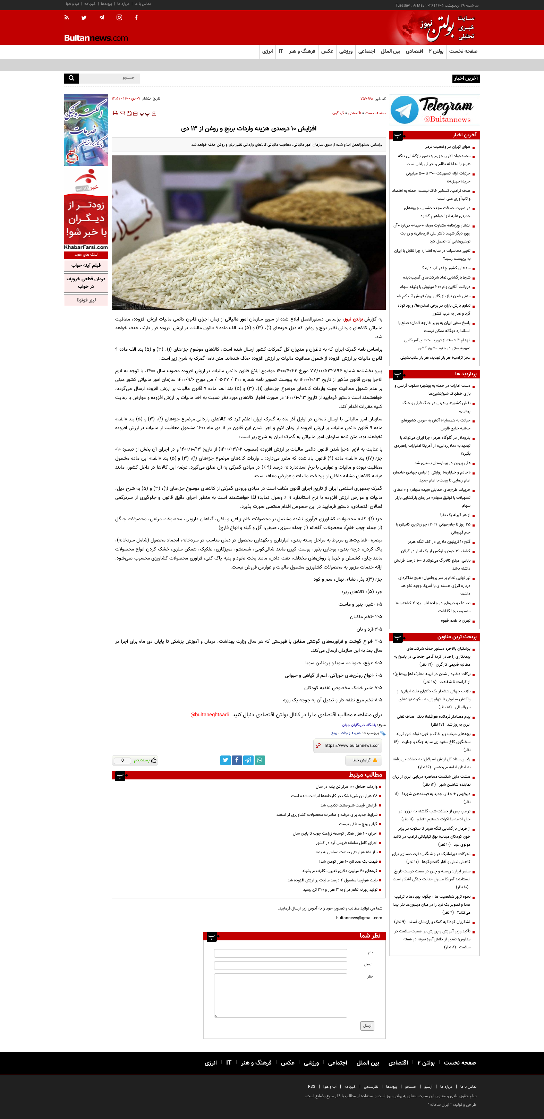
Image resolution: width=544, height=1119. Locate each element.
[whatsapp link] (260, 760)
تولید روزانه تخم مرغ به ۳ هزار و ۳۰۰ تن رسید (340, 890)
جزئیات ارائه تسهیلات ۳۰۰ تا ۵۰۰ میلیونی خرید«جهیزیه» (438, 177)
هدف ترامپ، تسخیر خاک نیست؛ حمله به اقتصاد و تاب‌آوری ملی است (431, 195)
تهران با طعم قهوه (455, 620)
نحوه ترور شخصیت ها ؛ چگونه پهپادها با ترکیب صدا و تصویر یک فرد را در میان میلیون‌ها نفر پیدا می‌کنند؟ (431, 905)
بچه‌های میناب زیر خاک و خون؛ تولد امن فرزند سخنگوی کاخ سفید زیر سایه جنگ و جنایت (432, 742)
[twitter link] (225, 760)
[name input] (280, 953)
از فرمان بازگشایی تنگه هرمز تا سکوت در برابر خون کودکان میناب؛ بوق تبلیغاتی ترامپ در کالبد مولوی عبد (431, 837)
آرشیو (428, 1087)
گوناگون (338, 113)
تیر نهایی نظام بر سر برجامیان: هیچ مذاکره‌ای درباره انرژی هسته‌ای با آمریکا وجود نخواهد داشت (434, 586)
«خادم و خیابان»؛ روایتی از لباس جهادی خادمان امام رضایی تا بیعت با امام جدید (431, 476)
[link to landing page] (445, 27)
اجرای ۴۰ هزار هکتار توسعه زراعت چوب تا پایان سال (335, 833)
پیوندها (106, 4)
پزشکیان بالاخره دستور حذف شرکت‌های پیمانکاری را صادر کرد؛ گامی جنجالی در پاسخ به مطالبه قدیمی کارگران (432, 657)
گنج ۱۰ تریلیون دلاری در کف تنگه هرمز (439, 542)
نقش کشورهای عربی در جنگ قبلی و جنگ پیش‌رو (436, 407)
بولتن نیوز (353, 319)
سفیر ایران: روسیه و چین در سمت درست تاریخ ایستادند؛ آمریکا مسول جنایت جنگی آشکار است (431, 879)
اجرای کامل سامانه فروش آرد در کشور (346, 843)
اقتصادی (354, 113)
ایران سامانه (439, 1105)
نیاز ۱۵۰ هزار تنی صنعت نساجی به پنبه (346, 852)
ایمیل (368, 964)
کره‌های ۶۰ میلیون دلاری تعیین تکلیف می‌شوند (339, 871)
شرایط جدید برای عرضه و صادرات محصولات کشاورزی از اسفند (327, 815)
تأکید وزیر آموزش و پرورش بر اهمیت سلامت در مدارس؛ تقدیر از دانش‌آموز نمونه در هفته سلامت (432, 939)
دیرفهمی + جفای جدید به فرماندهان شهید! (432, 798)
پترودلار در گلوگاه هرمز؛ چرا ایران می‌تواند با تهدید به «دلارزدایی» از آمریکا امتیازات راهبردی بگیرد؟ (432, 446)
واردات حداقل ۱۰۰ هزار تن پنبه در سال (346, 787)
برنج (334, 733)
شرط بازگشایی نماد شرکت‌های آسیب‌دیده (436, 277)
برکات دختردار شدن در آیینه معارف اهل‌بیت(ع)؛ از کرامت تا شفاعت (431, 678)
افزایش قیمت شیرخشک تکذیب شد (349, 805)
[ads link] (434, 110)
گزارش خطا (364, 760)
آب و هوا (72, 4)
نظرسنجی (371, 1087)
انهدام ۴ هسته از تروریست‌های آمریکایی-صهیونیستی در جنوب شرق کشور (436, 344)
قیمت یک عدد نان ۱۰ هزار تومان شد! (348, 862)
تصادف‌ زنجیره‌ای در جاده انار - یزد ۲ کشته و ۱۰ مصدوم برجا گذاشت (433, 607)
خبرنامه (90, 4)
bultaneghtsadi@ (209, 715)
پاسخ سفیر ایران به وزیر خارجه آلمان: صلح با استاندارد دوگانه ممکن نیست (434, 327)
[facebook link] (237, 760)
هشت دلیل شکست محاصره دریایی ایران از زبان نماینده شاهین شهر (431, 781)
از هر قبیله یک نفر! (455, 515)
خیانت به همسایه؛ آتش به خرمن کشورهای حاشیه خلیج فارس (435, 424)
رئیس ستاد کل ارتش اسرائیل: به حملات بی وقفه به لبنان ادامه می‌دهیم (431, 763)
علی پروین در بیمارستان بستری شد (442, 463)
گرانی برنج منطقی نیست (358, 824)
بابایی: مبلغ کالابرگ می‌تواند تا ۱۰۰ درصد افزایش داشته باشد (432, 564)
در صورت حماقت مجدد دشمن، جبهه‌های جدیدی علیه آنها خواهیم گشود (437, 212)
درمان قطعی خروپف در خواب (86, 283)
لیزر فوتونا (86, 300)
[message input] (280, 995)
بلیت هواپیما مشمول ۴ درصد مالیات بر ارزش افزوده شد (332, 880)
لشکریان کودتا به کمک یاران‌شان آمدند (432, 922)
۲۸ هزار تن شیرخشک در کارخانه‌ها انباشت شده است (334, 796)
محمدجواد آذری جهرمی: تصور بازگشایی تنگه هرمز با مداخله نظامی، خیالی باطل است (434, 160)
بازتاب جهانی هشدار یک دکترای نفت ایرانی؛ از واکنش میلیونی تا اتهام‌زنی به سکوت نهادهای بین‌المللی (433, 699)
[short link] (352, 745)
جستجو (410, 1087)
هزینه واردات (350, 733)
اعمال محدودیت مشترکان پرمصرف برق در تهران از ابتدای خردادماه (397, 78)
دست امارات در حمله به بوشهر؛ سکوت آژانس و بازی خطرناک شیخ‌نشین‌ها (432, 390)
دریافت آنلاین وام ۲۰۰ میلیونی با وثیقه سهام (435, 287)
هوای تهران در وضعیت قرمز (447, 147)
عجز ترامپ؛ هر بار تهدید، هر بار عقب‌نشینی (435, 358)
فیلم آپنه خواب (86, 266)
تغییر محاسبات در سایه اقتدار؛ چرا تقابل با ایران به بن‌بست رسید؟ (432, 255)
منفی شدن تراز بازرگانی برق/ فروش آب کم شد (433, 296)
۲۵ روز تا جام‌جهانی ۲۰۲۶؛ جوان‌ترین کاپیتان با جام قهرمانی (433, 528)
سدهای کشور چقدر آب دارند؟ (446, 268)
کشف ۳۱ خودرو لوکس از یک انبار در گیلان (435, 551)
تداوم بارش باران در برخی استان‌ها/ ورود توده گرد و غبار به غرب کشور (434, 309)
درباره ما (123, 4)
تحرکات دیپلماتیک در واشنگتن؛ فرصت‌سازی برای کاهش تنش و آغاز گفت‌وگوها (431, 858)
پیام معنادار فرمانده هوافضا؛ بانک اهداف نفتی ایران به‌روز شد (433, 721)
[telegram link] (248, 760)
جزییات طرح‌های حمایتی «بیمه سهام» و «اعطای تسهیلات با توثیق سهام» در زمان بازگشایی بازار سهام (431, 498)
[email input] (280, 965)
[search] (71, 79)
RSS (311, 1087)
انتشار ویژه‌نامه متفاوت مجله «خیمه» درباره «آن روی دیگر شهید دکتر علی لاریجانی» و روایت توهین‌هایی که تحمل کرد (431, 233)
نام (370, 952)
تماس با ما (143, 4)
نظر (370, 977)
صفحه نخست (463, 51)
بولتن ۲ (436, 51)
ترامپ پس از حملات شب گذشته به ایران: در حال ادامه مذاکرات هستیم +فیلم (434, 815)
